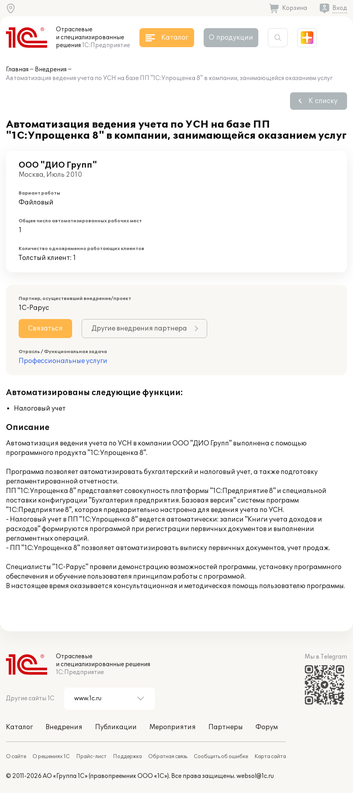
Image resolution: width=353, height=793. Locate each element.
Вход (339, 8)
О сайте (16, 756)
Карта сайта (270, 756)
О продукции (231, 38)
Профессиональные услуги (63, 361)
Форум (267, 727)
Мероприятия (172, 727)
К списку (323, 101)
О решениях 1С (51, 756)
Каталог (19, 727)
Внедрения (51, 69)
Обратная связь (167, 756)
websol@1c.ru (255, 776)
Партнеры (225, 727)
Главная (17, 69)
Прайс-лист (91, 756)
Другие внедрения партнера (139, 328)
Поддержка (127, 756)
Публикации (116, 727)
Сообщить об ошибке (221, 756)
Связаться (45, 328)
